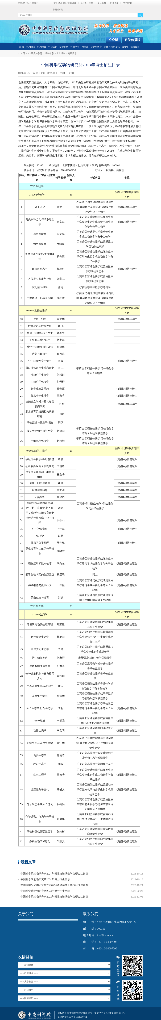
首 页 (21, 46)
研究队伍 (63, 46)
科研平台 (75, 46)
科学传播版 (132, 40)
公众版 (113, 40)
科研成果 (52, 46)
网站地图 (101, 3)
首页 (22, 53)
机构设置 (41, 46)
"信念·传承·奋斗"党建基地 (64, 3)
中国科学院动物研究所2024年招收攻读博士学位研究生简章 (54, 873)
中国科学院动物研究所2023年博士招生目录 (45, 890)
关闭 (71, 73)
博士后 (85, 46)
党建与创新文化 (112, 46)
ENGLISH (127, 3)
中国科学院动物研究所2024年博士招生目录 (45, 879)
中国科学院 (58, 10)
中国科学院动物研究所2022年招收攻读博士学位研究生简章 (54, 896)
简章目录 (72, 53)
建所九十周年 (87, 3)
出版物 (125, 46)
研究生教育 (96, 46)
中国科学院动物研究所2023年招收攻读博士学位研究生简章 (54, 885)
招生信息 (49, 53)
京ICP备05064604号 (115, 1013)
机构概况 (30, 46)
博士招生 (60, 53)
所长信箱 (114, 3)
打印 (62, 73)
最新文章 (28, 862)
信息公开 (134, 46)
